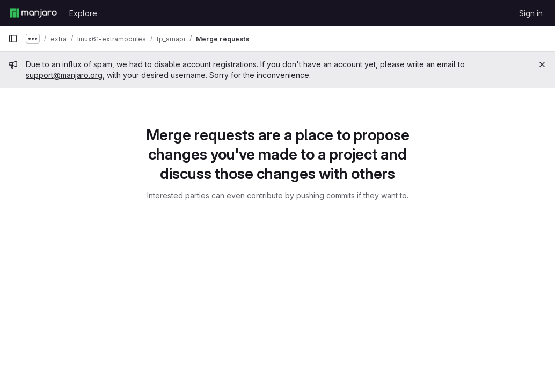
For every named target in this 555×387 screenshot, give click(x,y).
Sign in (531, 13)
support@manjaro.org (64, 75)
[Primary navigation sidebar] (12, 38)
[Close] (542, 64)
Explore (83, 13)
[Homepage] (33, 13)
